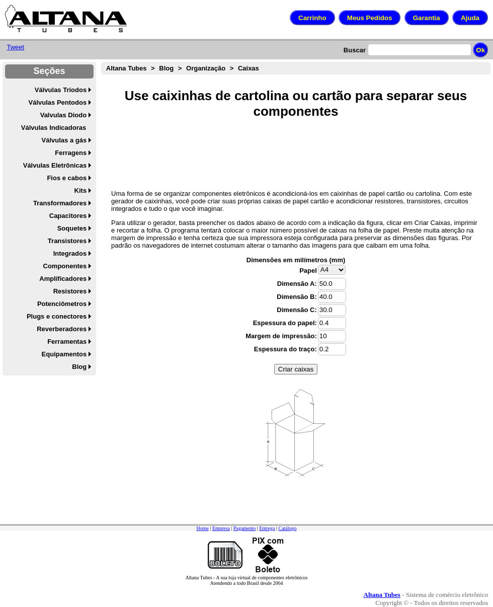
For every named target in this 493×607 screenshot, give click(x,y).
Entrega (267, 528)
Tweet (15, 47)
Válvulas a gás (64, 140)
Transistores (67, 241)
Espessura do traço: (285, 349)
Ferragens (71, 153)
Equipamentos (64, 354)
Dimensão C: (296, 310)
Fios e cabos (67, 178)
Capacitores (68, 215)
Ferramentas (67, 341)
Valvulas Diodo (63, 115)
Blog (79, 366)
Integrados (70, 253)
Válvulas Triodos (61, 90)
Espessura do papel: (285, 323)
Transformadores (60, 203)
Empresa (221, 528)
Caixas (248, 68)
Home (202, 528)
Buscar (355, 50)
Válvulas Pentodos (58, 102)
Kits (80, 190)
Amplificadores (63, 278)
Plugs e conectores (57, 316)
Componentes (65, 266)
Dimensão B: (296, 296)
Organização (205, 68)
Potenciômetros (62, 304)
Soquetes (72, 228)
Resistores (70, 291)
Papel (308, 270)
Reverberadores (62, 329)
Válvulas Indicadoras (53, 127)
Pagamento (244, 528)
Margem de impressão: (281, 336)
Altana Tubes (126, 68)
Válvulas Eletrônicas (55, 165)
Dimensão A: (297, 283)
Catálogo (287, 528)
